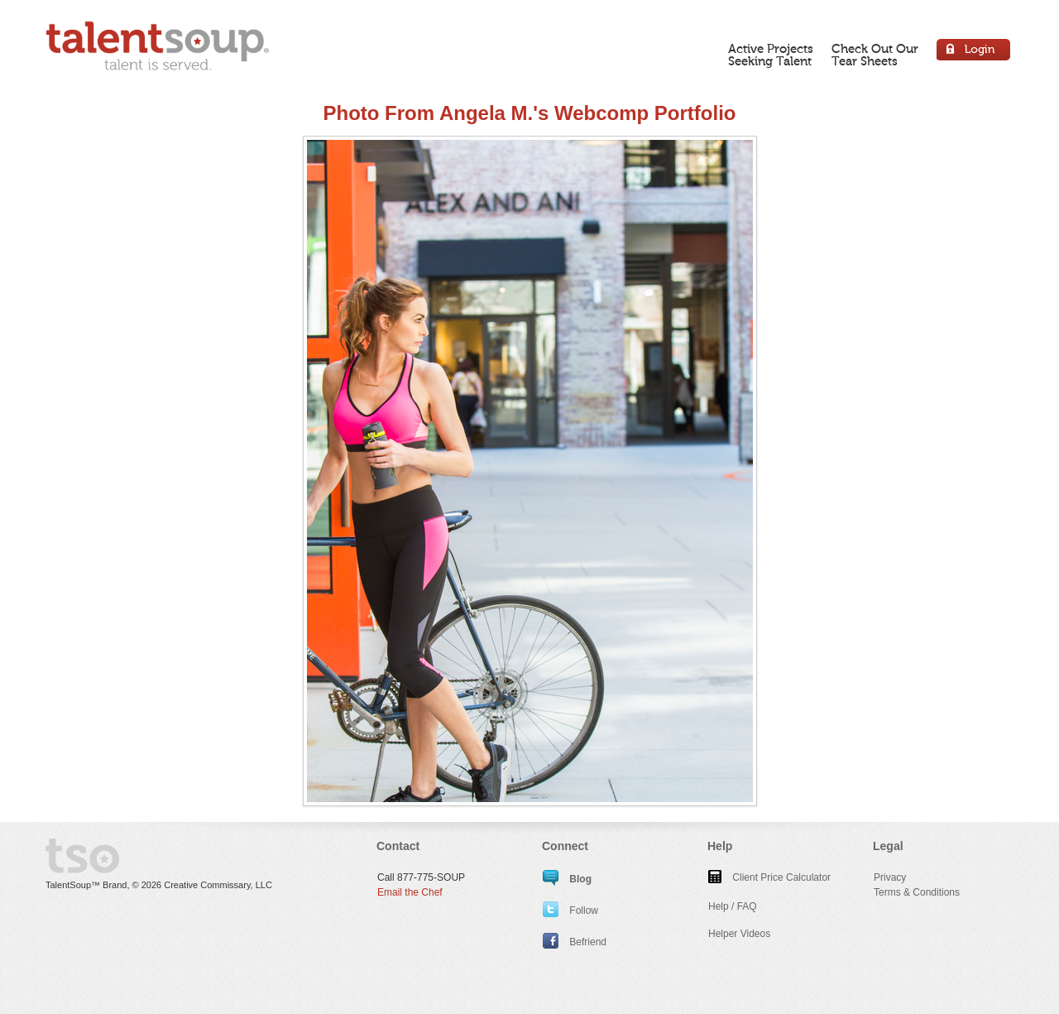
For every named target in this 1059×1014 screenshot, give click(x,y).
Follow (570, 910)
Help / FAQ (732, 906)
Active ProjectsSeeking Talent (770, 55)
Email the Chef (410, 892)
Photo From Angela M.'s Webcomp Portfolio (529, 113)
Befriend (574, 942)
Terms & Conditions (917, 892)
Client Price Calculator (769, 877)
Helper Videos (739, 934)
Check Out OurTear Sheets (874, 55)
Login (974, 52)
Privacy (890, 877)
